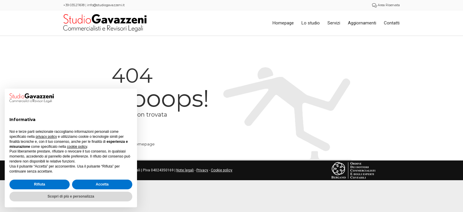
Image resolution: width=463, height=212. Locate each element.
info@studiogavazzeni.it (106, 5)
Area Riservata (386, 5)
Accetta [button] (102, 184)
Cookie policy (221, 170)
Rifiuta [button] (39, 184)
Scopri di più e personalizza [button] (71, 196)
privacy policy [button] (46, 137)
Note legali (185, 170)
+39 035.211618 (73, 5)
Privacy (202, 170)
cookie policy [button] (77, 147)
